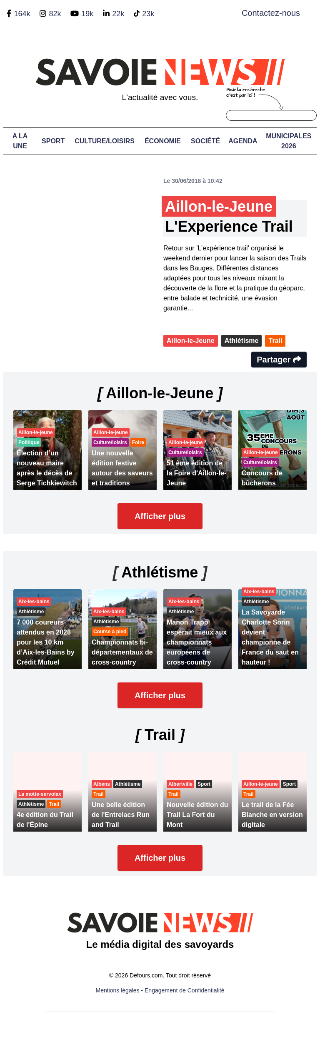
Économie (163, 141)
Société (205, 141)
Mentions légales (118, 990)
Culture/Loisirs (105, 141)
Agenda (242, 141)
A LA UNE (20, 141)
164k (22, 14)
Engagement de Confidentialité (184, 990)
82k (55, 14)
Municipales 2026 (288, 141)
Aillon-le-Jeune (191, 340)
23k (148, 14)
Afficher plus (160, 516)
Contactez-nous (271, 12)
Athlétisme (242, 340)
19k (87, 14)
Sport (53, 141)
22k (118, 14)
